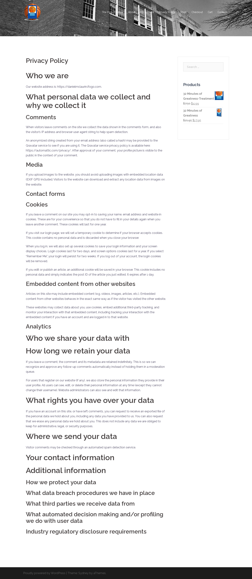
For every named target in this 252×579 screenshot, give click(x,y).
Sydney (83, 573)
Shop (183, 12)
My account (147, 12)
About (131, 12)
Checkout (197, 12)
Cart (210, 12)
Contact (222, 12)
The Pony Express (112, 12)
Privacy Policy (167, 12)
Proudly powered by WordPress (44, 573)
